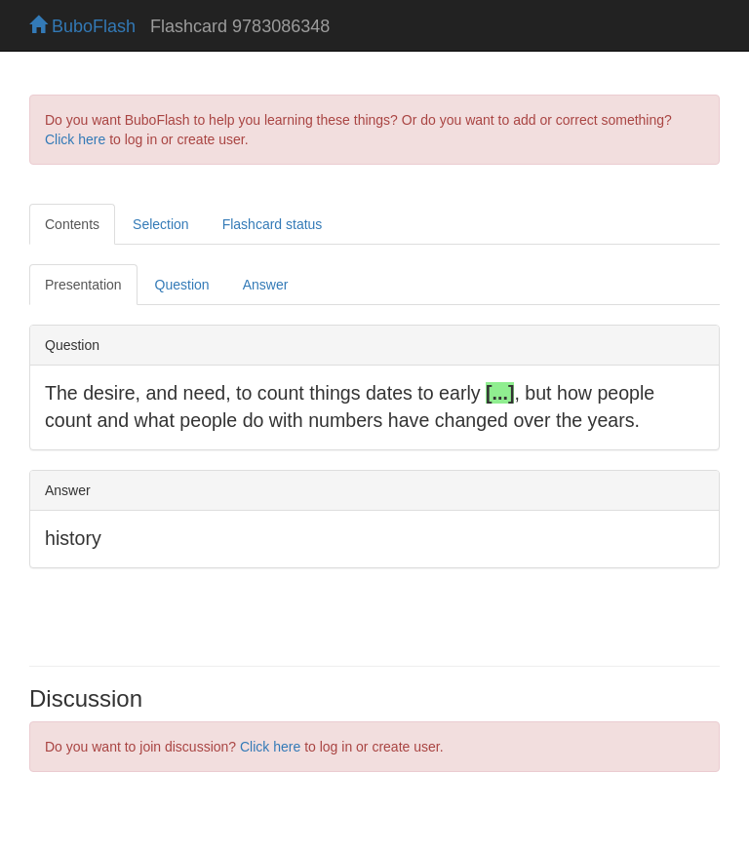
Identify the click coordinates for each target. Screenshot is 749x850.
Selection (161, 224)
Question (182, 284)
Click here (75, 139)
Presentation (83, 284)
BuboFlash (82, 26)
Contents (72, 224)
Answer (266, 284)
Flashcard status (272, 224)
